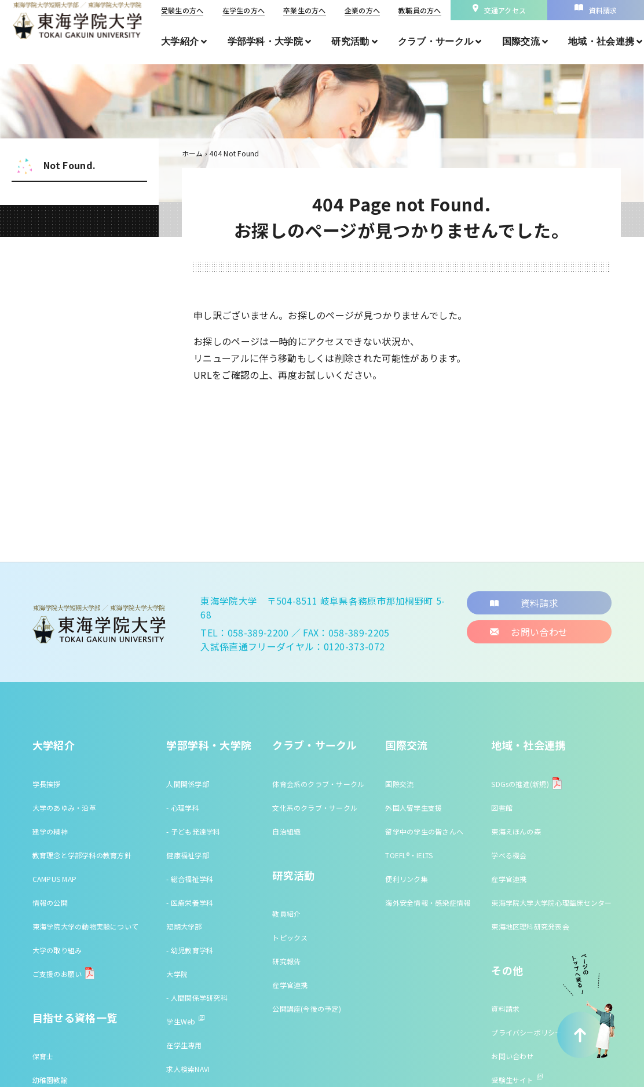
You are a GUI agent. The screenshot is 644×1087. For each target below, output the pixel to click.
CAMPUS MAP (54, 879)
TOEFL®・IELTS (409, 855)
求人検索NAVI (188, 1069)
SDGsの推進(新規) (520, 784)
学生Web (185, 1021)
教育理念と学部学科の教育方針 (81, 855)
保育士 (43, 1056)
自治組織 (286, 831)
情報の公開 (50, 902)
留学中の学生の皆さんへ (424, 831)
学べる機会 (508, 855)
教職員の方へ (419, 10)
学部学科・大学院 (208, 744)
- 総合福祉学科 (189, 879)
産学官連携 (290, 985)
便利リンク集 (406, 879)
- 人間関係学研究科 (196, 997)
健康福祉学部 (187, 855)
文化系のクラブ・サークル (314, 807)
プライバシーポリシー (526, 1032)
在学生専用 (184, 1045)
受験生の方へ (182, 10)
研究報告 (286, 961)
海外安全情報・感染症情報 (427, 902)
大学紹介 (53, 744)
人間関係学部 (187, 784)
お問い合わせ (512, 1056)
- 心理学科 (182, 807)
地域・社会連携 (528, 744)
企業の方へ (362, 10)
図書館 (502, 807)
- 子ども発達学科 (193, 831)
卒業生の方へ (304, 10)
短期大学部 (184, 926)
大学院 (177, 974)
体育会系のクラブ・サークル (318, 784)
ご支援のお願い (57, 974)
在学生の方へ (243, 10)
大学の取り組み (57, 950)
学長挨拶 (46, 784)
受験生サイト (516, 1080)
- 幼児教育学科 (189, 950)
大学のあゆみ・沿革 (64, 807)
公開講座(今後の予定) (306, 1008)
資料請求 (505, 1008)
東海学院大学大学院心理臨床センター (551, 902)
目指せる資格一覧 (75, 1017)
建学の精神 (50, 831)
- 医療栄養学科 (189, 902)
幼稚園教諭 (50, 1080)
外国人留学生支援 (413, 807)
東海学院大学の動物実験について (85, 926)
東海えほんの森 (516, 831)
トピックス (290, 937)
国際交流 (406, 744)
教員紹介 (286, 913)
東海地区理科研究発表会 (530, 926)
